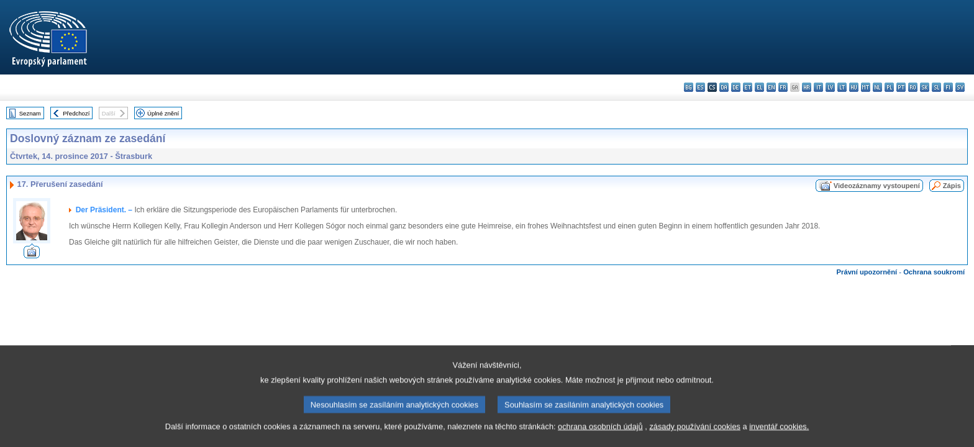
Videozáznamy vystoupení (877, 185)
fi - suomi (948, 87)
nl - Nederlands (877, 87)
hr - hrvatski (806, 87)
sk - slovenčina (924, 87)
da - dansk (724, 87)
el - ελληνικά (759, 87)
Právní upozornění (867, 272)
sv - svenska (960, 87)
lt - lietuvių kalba (842, 87)
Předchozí (76, 113)
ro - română (912, 87)
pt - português (901, 87)
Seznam (30, 113)
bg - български (688, 87)
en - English (771, 87)
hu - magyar (853, 87)
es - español (700, 87)
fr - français (783, 87)
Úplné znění (163, 113)
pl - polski (889, 87)
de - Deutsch (735, 87)
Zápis (952, 185)
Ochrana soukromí (934, 272)
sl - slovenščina (936, 87)
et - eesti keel (747, 87)
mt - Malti (865, 87)
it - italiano (818, 87)
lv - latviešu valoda (830, 87)
